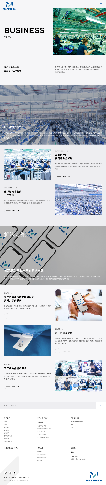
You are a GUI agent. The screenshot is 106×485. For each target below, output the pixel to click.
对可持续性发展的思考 (77, 424)
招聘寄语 (39, 454)
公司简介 (6, 435)
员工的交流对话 (41, 457)
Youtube (14, 475)
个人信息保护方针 (24, 480)
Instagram (5, 475)
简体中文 (78, 461)
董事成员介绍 (8, 438)
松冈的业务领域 (41, 428)
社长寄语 (6, 430)
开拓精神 (6, 433)
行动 (72, 427)
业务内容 (40, 425)
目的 (5, 424)
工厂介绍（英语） (43, 420)
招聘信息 (40, 450)
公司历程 (6, 441)
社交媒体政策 (12, 480)
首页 (5, 408)
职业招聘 (39, 463)
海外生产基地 (8, 444)
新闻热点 (73, 450)
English (84, 461)
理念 (5, 427)
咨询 (72, 454)
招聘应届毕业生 (41, 460)
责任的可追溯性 (41, 437)
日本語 (72, 461)
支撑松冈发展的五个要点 (44, 431)
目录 (72, 430)
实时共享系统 (41, 434)
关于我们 (7, 420)
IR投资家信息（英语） (11, 450)
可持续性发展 (75, 420)
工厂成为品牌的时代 (43, 440)
